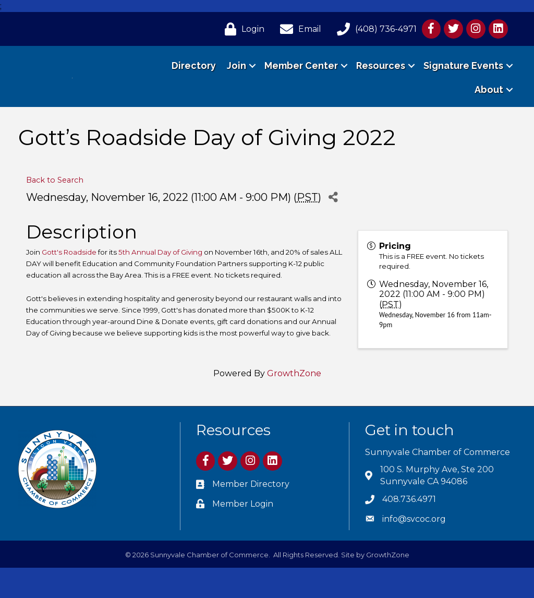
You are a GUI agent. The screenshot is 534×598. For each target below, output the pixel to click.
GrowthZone (294, 404)
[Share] (333, 227)
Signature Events (463, 80)
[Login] (242, 29)
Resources (380, 80)
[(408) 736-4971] (374, 29)
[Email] (298, 29)
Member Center (301, 80)
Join (236, 80)
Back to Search (54, 210)
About (489, 104)
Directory (194, 80)
